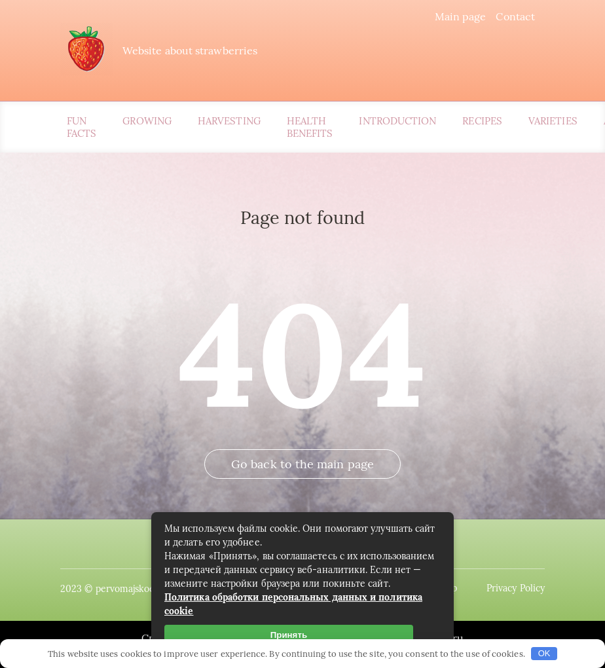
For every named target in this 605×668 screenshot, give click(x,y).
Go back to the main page (302, 464)
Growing (147, 121)
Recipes (482, 121)
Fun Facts (81, 127)
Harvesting (229, 121)
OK (544, 653)
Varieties (553, 121)
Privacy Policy (515, 588)
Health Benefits (310, 127)
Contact (515, 16)
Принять (288, 635)
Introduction (397, 121)
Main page (460, 16)
